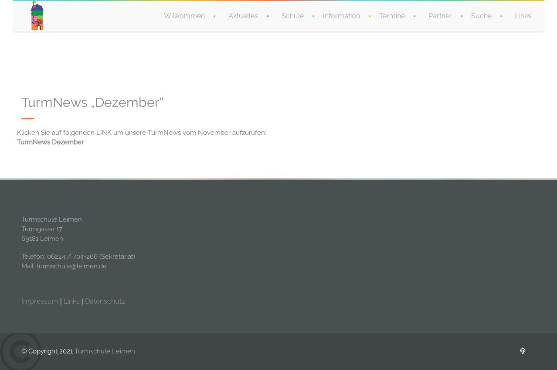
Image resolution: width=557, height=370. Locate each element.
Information (341, 15)
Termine (392, 15)
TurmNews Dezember (50, 142)
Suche (481, 15)
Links (523, 15)
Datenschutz (105, 301)
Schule (293, 15)
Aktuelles (243, 15)
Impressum (39, 301)
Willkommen (184, 15)
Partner (440, 15)
